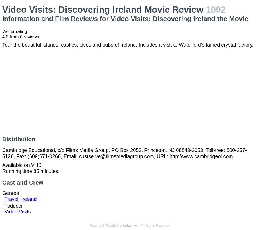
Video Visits (17, 212)
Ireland (29, 199)
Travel (11, 199)
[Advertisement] (130, 92)
